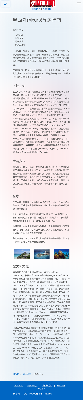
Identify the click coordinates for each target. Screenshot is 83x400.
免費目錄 (47, 9)
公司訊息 (61, 385)
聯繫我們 (36, 9)
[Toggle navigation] (79, 3)
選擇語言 (41, 388)
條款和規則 (32, 385)
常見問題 (18, 385)
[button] (18, 393)
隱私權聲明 (47, 385)
